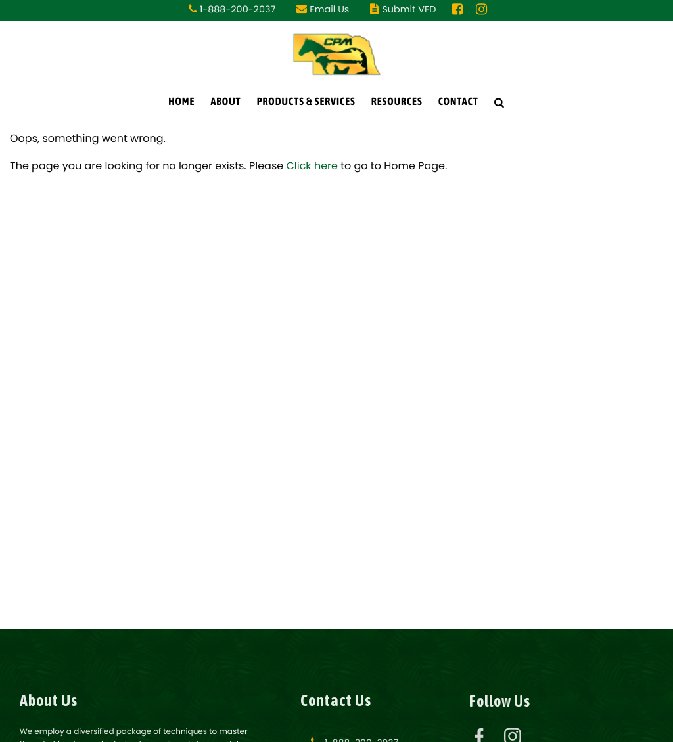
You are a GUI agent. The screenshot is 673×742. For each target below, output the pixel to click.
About (225, 102)
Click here (312, 165)
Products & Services (306, 102)
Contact (458, 102)
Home (181, 102)
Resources (397, 102)
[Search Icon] (499, 102)
